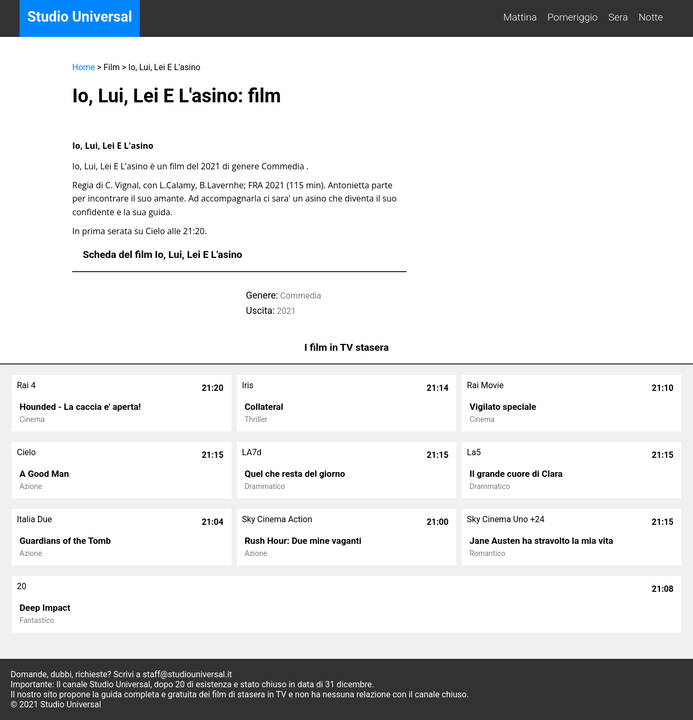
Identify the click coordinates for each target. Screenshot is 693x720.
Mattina (520, 17)
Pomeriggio (572, 17)
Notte (651, 17)
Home (83, 67)
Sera (618, 17)
